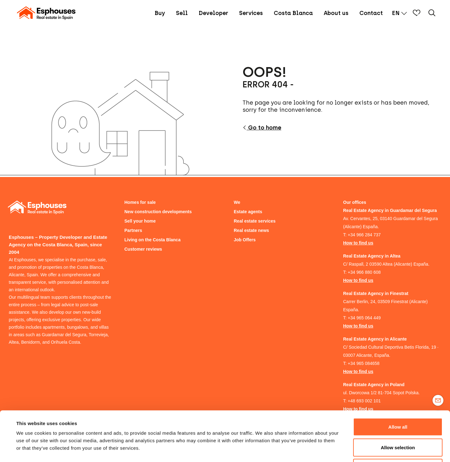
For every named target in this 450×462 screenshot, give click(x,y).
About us (336, 13)
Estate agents (248, 211)
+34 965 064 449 (364, 317)
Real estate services (255, 221)
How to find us (358, 242)
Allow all (398, 380)
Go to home (261, 127)
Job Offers (245, 239)
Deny (398, 421)
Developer (213, 13)
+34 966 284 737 (364, 234)
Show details (262, 449)
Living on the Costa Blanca (152, 239)
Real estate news (251, 230)
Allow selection (398, 400)
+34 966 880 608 (364, 272)
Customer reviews (143, 249)
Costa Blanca (293, 13)
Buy (160, 13)
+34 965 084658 (364, 363)
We (237, 202)
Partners (133, 230)
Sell (182, 13)
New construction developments (158, 211)
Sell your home (140, 221)
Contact (371, 13)
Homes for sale (140, 202)
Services (251, 13)
